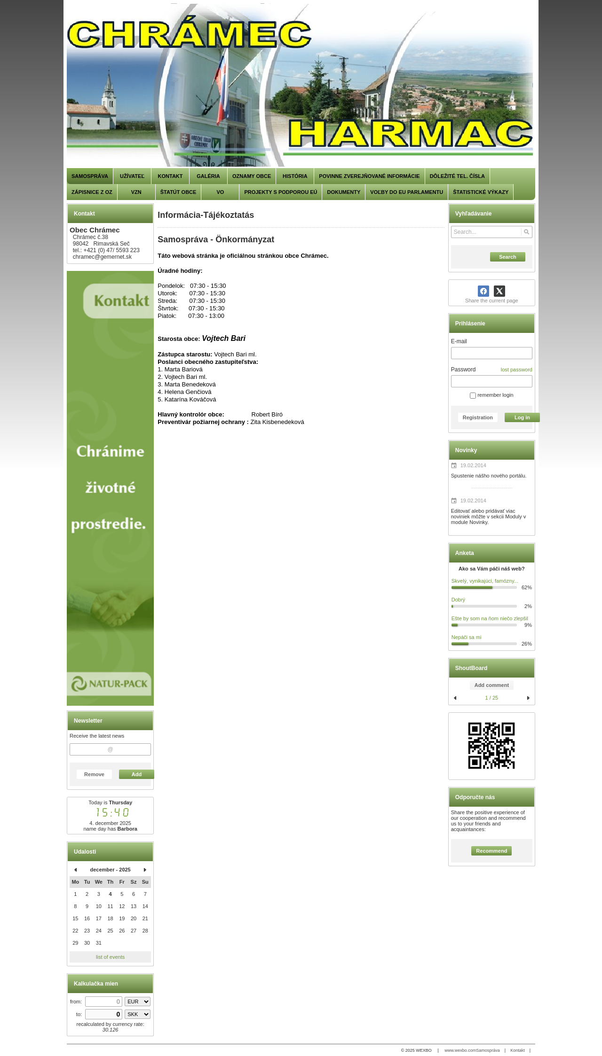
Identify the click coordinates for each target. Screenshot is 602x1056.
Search (507, 257)
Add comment (492, 685)
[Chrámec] (301, 85)
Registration (478, 417)
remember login (491, 395)
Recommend (491, 851)
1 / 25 (492, 698)
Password (463, 369)
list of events (110, 957)
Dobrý (458, 599)
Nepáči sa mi (467, 637)
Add (137, 774)
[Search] (526, 232)
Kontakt (517, 1050)
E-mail (459, 341)
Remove (94, 774)
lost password (516, 369)
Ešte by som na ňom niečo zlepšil (490, 618)
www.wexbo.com (460, 1050)
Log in (522, 417)
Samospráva (488, 1050)
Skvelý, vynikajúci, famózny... (485, 581)
